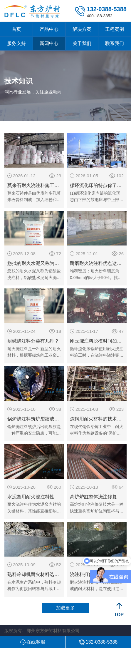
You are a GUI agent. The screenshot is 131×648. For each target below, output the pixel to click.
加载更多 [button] (65, 607)
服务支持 (16, 43)
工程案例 (114, 29)
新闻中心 (49, 43)
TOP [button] (119, 614)
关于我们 (82, 43)
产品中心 (49, 29)
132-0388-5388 (107, 9)
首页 (16, 29)
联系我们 (114, 43)
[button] (33, 642)
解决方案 (82, 29)
